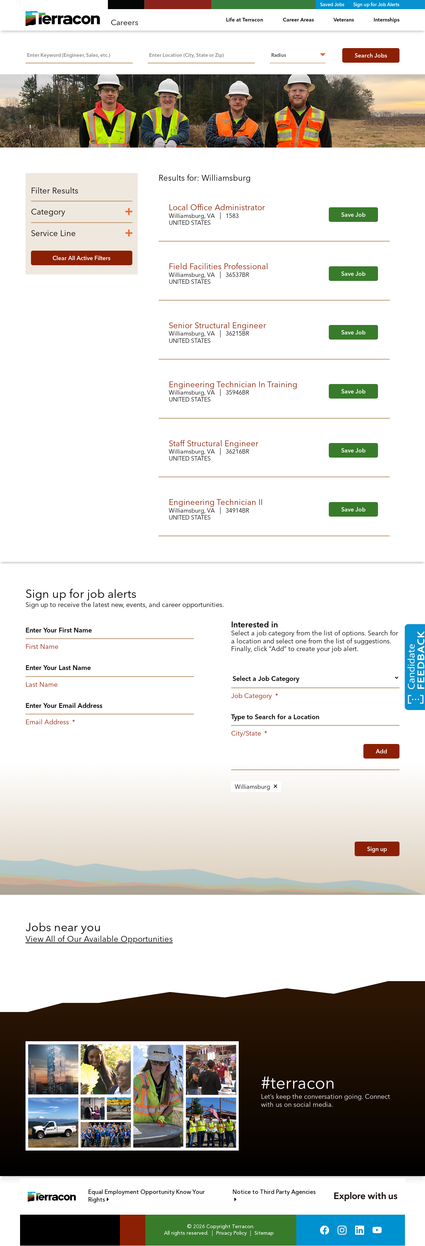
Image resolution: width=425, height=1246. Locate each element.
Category (48, 212)
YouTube (377, 1230)
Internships (386, 19)
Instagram (342, 1230)
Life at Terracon (244, 19)
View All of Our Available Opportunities (99, 939)
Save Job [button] (353, 214)
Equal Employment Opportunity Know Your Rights (146, 1196)
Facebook (324, 1230)
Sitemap (264, 1233)
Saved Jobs (332, 4)
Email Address (50, 722)
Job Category (254, 696)
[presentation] (277, 847)
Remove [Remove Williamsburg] (275, 786)
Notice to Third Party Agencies (276, 1192)
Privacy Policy (231, 1233)
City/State (249, 733)
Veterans (344, 19)
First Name (42, 647)
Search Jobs (371, 55)
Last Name (42, 685)
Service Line (53, 233)
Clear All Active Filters (81, 258)
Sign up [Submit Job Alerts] (377, 849)
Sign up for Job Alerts (376, 4)
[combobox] (201, 54)
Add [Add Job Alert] (381, 751)
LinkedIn (359, 1230)
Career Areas (298, 19)
